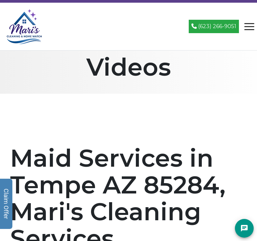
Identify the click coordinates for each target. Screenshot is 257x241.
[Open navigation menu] (249, 26)
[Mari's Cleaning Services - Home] (24, 26)
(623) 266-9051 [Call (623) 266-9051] (213, 26)
